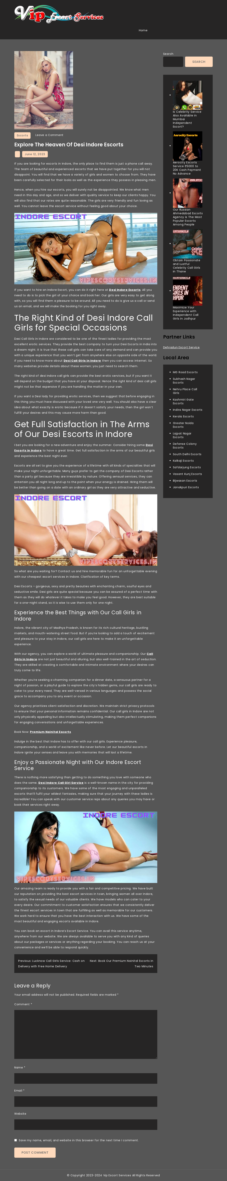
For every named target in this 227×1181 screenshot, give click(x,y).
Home (143, 30)
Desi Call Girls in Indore (82, 361)
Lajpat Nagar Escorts (182, 435)
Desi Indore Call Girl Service (60, 783)
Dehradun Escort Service (181, 347)
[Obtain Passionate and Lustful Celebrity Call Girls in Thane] (187, 244)
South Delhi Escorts (187, 454)
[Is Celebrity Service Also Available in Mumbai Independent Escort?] (187, 95)
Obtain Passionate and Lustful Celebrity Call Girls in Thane (186, 265)
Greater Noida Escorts (183, 425)
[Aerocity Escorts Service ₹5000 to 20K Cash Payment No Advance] (187, 146)
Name (19, 1067)
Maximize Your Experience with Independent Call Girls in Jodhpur (186, 313)
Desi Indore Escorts (124, 290)
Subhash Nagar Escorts (184, 381)
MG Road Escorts (185, 372)
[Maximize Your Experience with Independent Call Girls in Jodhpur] (187, 291)
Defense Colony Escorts (185, 446)
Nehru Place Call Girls (185, 391)
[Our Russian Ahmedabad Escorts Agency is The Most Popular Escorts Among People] (187, 193)
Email (19, 1091)
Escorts (22, 135)
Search (168, 54)
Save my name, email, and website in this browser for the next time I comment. (79, 1140)
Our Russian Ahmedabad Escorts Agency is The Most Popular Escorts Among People (188, 217)
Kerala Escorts (183, 416)
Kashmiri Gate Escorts (183, 401)
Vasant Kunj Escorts (187, 474)
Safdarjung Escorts (187, 467)
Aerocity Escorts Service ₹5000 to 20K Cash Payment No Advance (187, 168)
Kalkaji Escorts (183, 461)
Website (20, 1114)
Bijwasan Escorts (185, 481)
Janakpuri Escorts (186, 487)
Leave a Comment (49, 135)
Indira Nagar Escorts (188, 410)
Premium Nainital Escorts (50, 732)
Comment (23, 1004)
